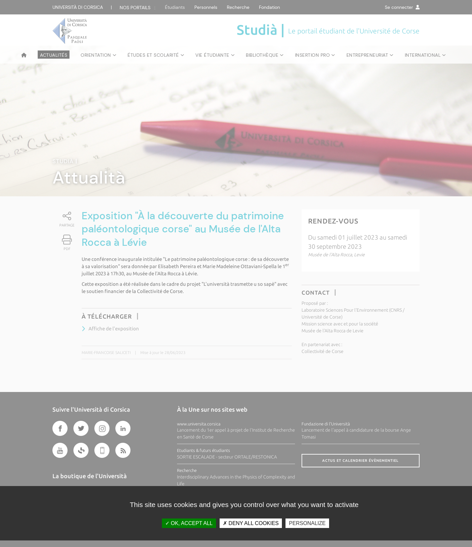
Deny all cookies (251, 523)
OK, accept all (189, 523)
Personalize (307, 523)
